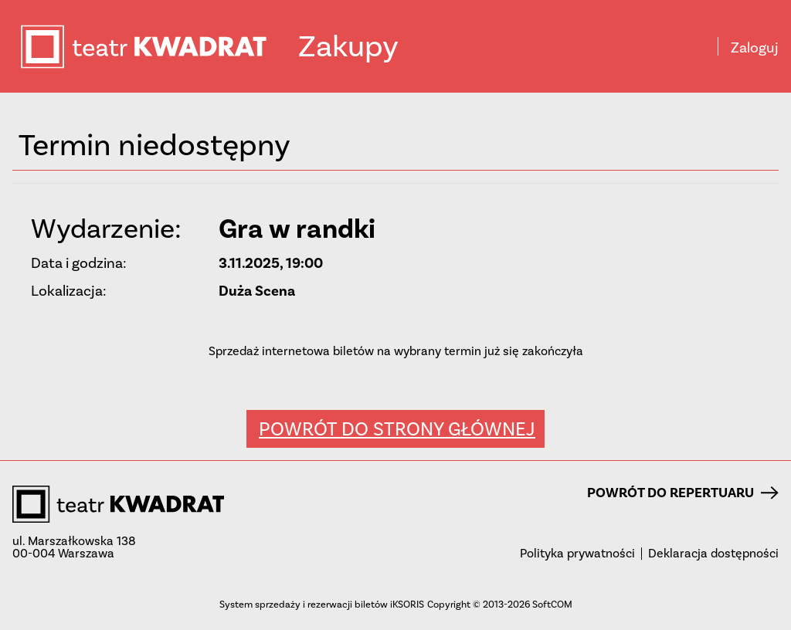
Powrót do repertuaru (683, 493)
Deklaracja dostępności (713, 553)
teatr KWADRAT (158, 47)
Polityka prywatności (577, 553)
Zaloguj (755, 48)
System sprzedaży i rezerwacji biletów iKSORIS (321, 604)
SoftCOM (552, 604)
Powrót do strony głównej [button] (397, 429)
